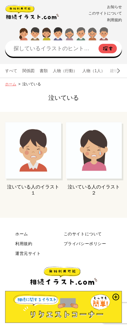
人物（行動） (65, 70)
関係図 (28, 70)
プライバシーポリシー (85, 243)
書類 (44, 70)
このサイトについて (105, 13)
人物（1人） (93, 70)
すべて (11, 70)
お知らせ (114, 7)
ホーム (10, 84)
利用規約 (114, 20)
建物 (114, 70)
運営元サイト (28, 253)
